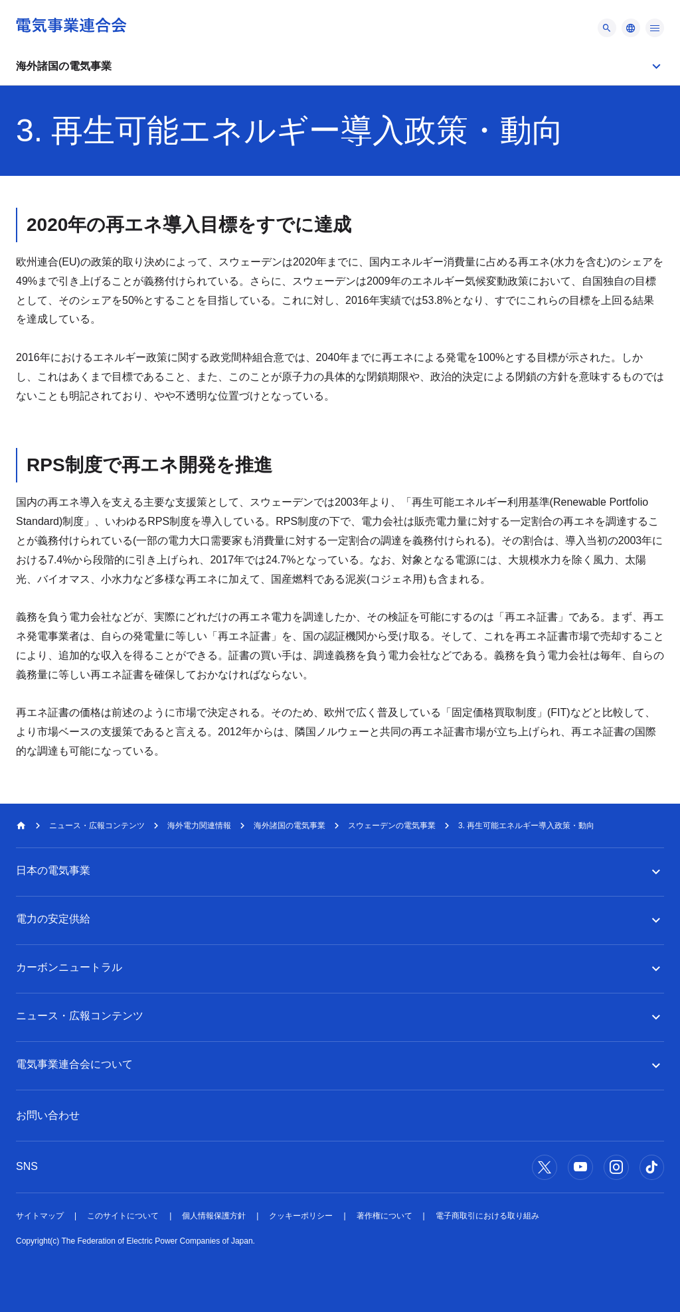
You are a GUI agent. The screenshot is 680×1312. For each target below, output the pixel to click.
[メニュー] (607, 28)
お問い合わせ (48, 1115)
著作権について (384, 1215)
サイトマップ (40, 1215)
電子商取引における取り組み (487, 1215)
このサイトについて (123, 1215)
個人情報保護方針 (214, 1215)
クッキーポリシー (301, 1215)
